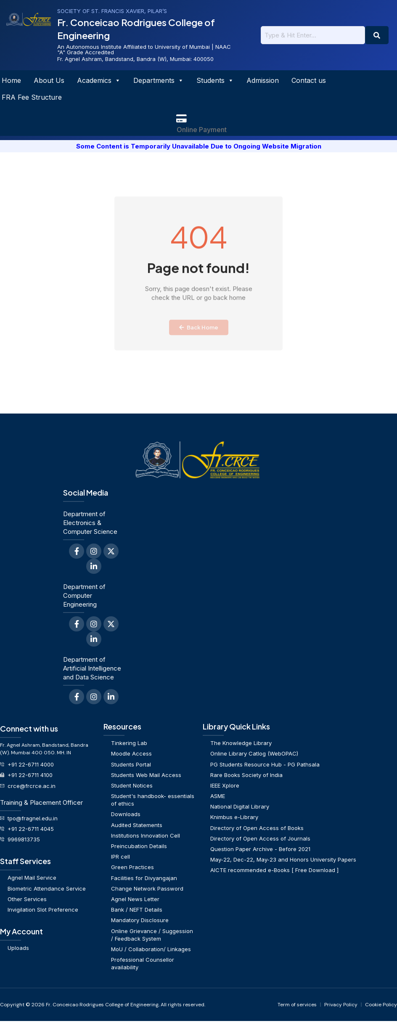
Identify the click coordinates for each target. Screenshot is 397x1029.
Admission (262, 80)
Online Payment (202, 129)
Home (11, 80)
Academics (99, 80)
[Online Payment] (181, 118)
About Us (49, 80)
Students (215, 80)
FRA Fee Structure (32, 97)
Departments (158, 80)
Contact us (308, 80)
